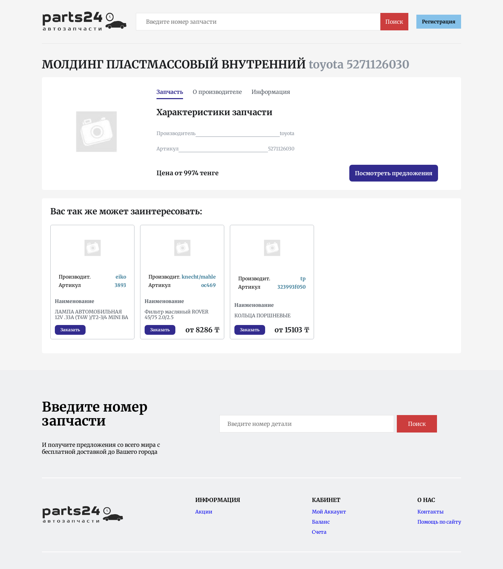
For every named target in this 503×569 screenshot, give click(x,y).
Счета (319, 532)
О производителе (217, 91)
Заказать (70, 329)
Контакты (430, 512)
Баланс (321, 522)
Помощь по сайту (439, 522)
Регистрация (438, 22)
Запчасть (169, 91)
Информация (271, 91)
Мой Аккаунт (329, 512)
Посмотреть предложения (393, 173)
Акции (203, 512)
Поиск (394, 21)
